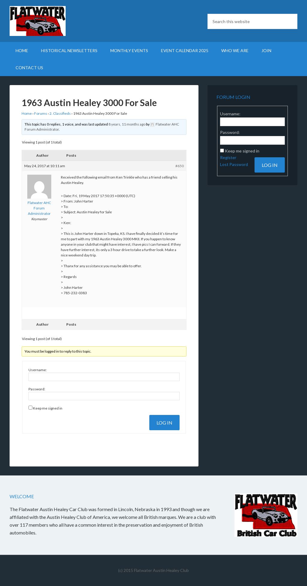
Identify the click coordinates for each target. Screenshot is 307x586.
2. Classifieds (60, 113)
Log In (164, 422)
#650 (179, 166)
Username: (37, 370)
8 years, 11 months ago (127, 124)
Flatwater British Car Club (61, 21)
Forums (40, 113)
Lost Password (234, 164)
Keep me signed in (47, 408)
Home (27, 113)
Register (228, 157)
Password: (36, 389)
